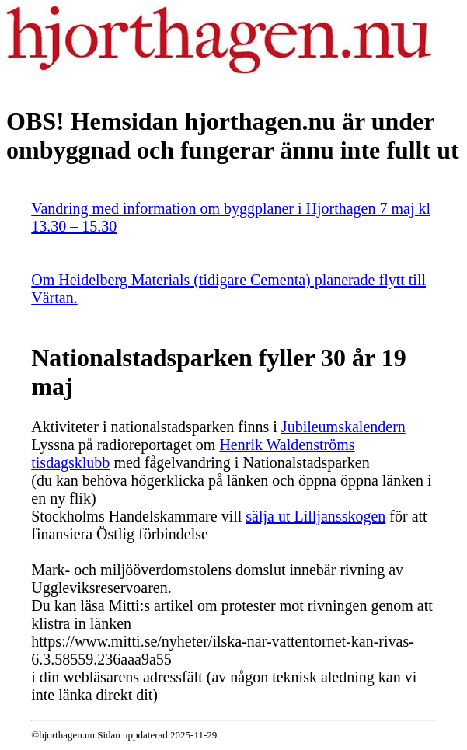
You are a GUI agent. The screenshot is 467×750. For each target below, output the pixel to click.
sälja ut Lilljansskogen (315, 516)
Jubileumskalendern (343, 426)
